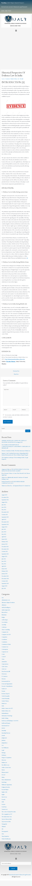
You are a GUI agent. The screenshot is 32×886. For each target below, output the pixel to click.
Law (3, 745)
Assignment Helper (6, 469)
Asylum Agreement (6, 610)
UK (2, 829)
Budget (3, 617)
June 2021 (4, 561)
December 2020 (5, 576)
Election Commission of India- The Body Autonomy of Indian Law (16, 450)
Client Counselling (6, 629)
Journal (3, 735)
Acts (3, 597)
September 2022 (5, 524)
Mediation (4, 755)
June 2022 (4, 531)
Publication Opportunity (7, 784)
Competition (4, 637)
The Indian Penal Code (7, 816)
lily (2, 473)
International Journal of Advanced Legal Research (20, 874)
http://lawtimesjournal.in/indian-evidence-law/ (15, 359)
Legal (3, 750)
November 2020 (5, 578)
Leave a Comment (6, 79)
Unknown (4, 477)
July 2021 (4, 559)
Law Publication (5, 747)
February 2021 (5, 571)
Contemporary (5, 649)
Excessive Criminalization (7, 686)
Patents (3, 770)
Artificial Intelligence (6, 607)
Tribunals (4, 826)
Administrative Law (6, 600)
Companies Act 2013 (6, 634)
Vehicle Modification (6, 839)
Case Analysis (4, 622)
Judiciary (3, 740)
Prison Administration (6, 779)
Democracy (4, 674)
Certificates (4, 627)
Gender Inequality (6, 696)
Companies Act (5, 632)
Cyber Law (4, 669)
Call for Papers (5, 619)
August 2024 (4, 502)
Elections (4, 679)
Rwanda (3, 799)
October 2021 (5, 551)
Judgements (4, 738)
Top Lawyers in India (6, 821)
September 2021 (5, 554)
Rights (3, 794)
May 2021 (4, 563)
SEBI (3, 802)
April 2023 (4, 519)
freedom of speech (5, 693)
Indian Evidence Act (15, 79)
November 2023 (5, 512)
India (3, 706)
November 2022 (5, 522)
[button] (16, 30)
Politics (3, 777)
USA (3, 834)
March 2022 (4, 539)
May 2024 (4, 509)
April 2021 (4, 566)
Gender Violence (5, 701)
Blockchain (4, 614)
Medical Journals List (6, 481)
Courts (3, 654)
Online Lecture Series (6, 767)
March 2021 (4, 568)
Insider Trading (5, 718)
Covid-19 (4, 656)
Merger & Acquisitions (6, 757)
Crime (3, 659)
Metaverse (4, 760)
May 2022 (4, 534)
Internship (4, 730)
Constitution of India (6, 644)
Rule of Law (4, 797)
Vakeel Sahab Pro (5, 836)
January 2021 (4, 573)
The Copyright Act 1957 (7, 814)
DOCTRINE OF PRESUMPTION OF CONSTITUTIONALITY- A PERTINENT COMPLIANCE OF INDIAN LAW (16, 446)
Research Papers (5, 789)
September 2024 (5, 499)
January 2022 (4, 544)
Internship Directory (6, 733)
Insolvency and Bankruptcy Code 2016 (10, 720)
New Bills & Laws (5, 765)
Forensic (3, 691)
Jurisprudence (4, 743)
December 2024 (5, 497)
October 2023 (5, 514)
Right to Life (4, 792)
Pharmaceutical (5, 772)
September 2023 (5, 517)
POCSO (3, 775)
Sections (3, 804)
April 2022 (4, 536)
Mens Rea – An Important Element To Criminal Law (19, 485)
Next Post (16, 374)
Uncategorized (5, 831)
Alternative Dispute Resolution (8, 602)
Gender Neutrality (5, 698)
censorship (4, 624)
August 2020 (4, 586)
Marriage (4, 752)
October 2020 (5, 581)
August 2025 (4, 495)
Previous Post (16, 371)
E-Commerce (5, 676)
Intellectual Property (6, 723)
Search (3, 428)
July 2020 (4, 588)
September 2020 (5, 583)
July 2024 (4, 504)
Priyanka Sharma (10, 361)
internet (3, 728)
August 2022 (4, 527)
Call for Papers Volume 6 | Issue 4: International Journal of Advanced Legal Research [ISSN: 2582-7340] (14, 7)
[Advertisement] (16, 49)
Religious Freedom (6, 787)
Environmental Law (6, 681)
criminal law (4, 661)
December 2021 (5, 546)
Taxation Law (5, 809)
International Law (5, 725)
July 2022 (4, 529)
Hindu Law (4, 703)
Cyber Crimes (5, 666)
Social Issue (4, 807)
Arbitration (4, 605)
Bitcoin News (4, 612)
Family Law (4, 688)
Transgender (4, 824)
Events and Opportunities (7, 683)
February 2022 (5, 541)
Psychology (4, 782)
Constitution (4, 642)
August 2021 (4, 556)
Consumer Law (5, 646)
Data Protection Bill (6, 671)
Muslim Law (4, 762)
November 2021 (5, 549)
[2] (27, 258)
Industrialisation (5, 713)
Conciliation (4, 639)
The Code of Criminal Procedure (9, 811)
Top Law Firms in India (7, 819)
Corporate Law (5, 651)
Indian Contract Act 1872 (7, 708)
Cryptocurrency (5, 664)
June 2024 (4, 507)
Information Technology (7, 715)
